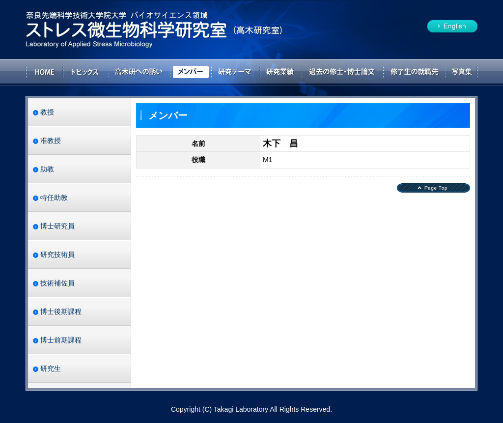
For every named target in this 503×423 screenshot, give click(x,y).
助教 (47, 169)
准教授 (50, 140)
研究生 (50, 368)
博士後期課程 (61, 311)
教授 (47, 112)
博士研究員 (57, 226)
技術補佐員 (57, 283)
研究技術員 (57, 254)
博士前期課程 (61, 340)
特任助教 (54, 197)
